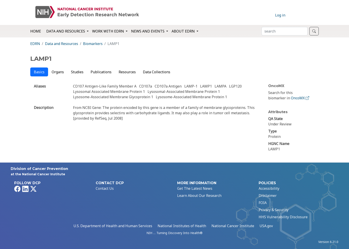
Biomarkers (93, 43)
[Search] (285, 31)
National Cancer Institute (232, 225)
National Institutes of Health (182, 225)
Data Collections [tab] (156, 71)
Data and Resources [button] (66, 31)
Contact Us (105, 188)
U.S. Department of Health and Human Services (112, 225)
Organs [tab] (58, 71)
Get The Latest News (194, 188)
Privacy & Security (273, 209)
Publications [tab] (101, 71)
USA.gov (266, 225)
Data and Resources (61, 43)
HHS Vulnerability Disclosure (283, 216)
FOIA (263, 202)
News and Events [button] (148, 31)
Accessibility (269, 188)
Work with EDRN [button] (108, 31)
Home (35, 31)
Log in (280, 15)
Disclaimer (268, 195)
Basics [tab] (39, 71)
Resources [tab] (127, 71)
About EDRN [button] (184, 31)
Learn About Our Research (199, 195)
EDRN (35, 43)
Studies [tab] (77, 71)
